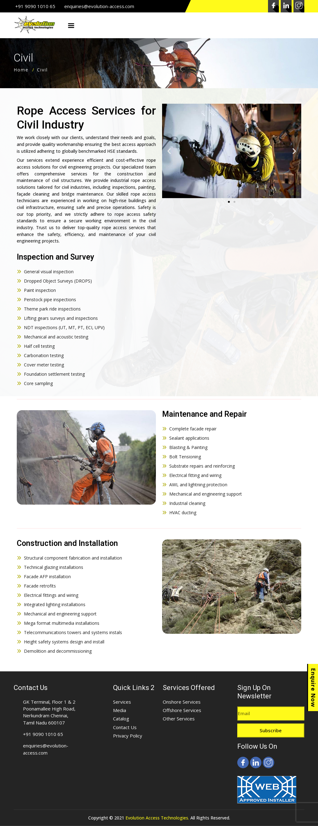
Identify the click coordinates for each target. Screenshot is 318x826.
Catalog (121, 718)
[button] (229, 202)
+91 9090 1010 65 (35, 6)
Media (119, 710)
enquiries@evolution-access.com (99, 6)
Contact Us (125, 727)
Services (122, 702)
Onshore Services (182, 702)
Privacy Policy (127, 736)
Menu (71, 26)
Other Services (179, 718)
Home (21, 70)
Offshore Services (182, 710)
